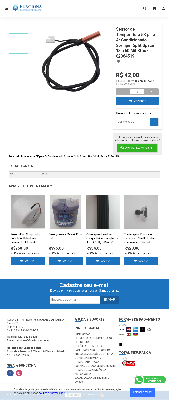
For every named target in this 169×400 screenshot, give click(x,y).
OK (154, 121)
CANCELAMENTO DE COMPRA (92, 350)
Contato (79, 381)
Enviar (109, 299)
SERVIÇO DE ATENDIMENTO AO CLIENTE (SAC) (93, 340)
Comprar (140, 100)
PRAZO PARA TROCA (87, 361)
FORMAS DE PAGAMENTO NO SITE (95, 365)
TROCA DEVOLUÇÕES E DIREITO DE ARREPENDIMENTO (94, 355)
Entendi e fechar (142, 392)
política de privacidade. (52, 393)
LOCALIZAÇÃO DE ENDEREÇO (92, 377)
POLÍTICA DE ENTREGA (88, 346)
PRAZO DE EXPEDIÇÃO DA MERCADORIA (90, 371)
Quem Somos (82, 334)
